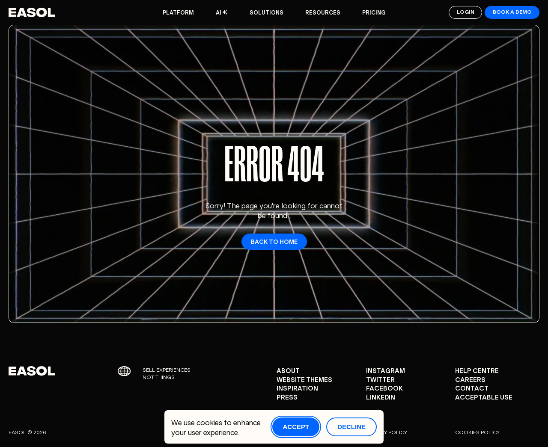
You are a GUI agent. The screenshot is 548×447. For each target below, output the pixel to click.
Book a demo (512, 11)
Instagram (385, 370)
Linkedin (380, 396)
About (288, 370)
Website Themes (304, 379)
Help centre (477, 370)
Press (287, 396)
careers (470, 379)
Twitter (380, 379)
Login (465, 11)
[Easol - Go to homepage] (32, 12)
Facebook (384, 387)
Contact (471, 387)
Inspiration (297, 387)
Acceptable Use (483, 396)
